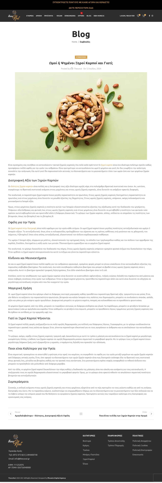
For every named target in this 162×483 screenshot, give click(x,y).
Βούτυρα (87, 442)
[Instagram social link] (152, 15)
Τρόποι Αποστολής (116, 442)
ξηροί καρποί (106, 165)
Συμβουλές (85, 42)
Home (74, 42)
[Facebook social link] (149, 15)
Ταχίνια (86, 451)
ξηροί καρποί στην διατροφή (23, 228)
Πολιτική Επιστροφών (142, 451)
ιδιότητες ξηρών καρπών (22, 186)
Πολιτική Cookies (140, 446)
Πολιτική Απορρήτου (142, 442)
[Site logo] (14, 16)
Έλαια (85, 465)
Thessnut (78, 69)
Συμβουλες (81, 57)
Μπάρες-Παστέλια (91, 456)
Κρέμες (86, 446)
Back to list (81, 414)
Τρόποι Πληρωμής (116, 446)
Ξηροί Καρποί (89, 460)
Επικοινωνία (138, 456)
